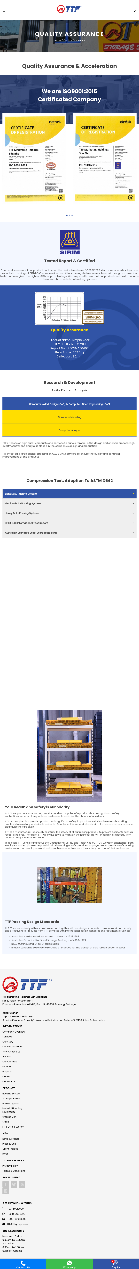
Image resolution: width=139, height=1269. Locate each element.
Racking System (11, 1093)
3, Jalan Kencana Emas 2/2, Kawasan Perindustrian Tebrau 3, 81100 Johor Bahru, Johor (53, 1020)
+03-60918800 (15, 1208)
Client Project (10, 1148)
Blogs (5, 1153)
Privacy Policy (10, 1165)
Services (7, 1036)
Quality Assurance (12, 1046)
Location (7, 1066)
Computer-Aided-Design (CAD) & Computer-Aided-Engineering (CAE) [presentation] (69, 404)
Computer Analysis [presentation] (69, 430)
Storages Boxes (11, 1098)
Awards (6, 1056)
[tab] (69, 403)
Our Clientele (9, 1061)
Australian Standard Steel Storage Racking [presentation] (31, 532)
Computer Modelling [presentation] (69, 417)
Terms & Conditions (13, 1170)
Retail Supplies (10, 1103)
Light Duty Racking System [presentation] (21, 493)
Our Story (7, 1041)
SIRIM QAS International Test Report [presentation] (26, 523)
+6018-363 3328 (16, 1214)
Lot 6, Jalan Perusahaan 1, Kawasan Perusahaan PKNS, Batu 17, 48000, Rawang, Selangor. (39, 1002)
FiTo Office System (13, 1126)
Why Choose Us (11, 1051)
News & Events (10, 1138)
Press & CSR (9, 1143)
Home (57, 40)
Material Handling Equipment (12, 1110)
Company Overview (13, 1031)
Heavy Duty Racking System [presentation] (22, 513)
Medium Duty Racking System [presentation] (23, 503)
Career (6, 1076)
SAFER (5, 1121)
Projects (7, 1071)
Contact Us (8, 1081)
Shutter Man (9, 1116)
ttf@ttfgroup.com (17, 1224)
